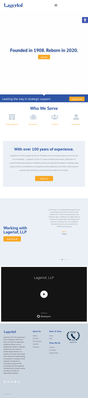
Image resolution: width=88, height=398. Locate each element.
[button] (56, 5)
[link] (85, 20)
